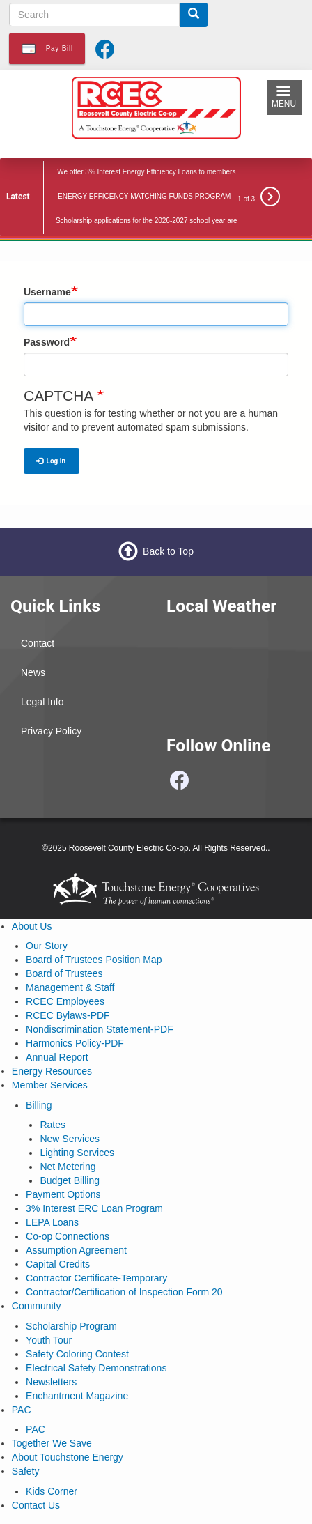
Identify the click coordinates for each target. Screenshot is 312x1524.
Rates (52, 1124)
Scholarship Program (71, 1326)
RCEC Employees (65, 1001)
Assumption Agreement (76, 1250)
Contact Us (36, 1505)
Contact (37, 643)
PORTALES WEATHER (234, 681)
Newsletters (51, 1381)
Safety (26, 1471)
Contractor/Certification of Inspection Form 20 (124, 1292)
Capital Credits (58, 1264)
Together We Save (52, 1443)
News (33, 672)
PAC (21, 1409)
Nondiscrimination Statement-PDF (99, 1029)
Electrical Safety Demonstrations (96, 1367)
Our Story (47, 945)
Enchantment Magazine (77, 1395)
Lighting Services (77, 1152)
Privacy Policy (51, 731)
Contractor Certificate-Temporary (96, 1278)
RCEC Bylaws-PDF (68, 1015)
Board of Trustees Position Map (94, 959)
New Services (70, 1138)
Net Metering (67, 1166)
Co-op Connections (67, 1236)
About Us (32, 926)
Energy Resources (52, 1071)
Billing (39, 1105)
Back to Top (168, 551)
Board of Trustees (64, 973)
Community (36, 1305)
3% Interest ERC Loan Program (94, 1208)
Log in (51, 461)
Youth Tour (49, 1340)
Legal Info (42, 701)
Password (47, 342)
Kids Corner (51, 1491)
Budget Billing (70, 1180)
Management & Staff (70, 987)
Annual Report (57, 1057)
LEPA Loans (52, 1222)
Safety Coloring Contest (77, 1354)
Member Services (50, 1085)
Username (47, 292)
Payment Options (63, 1194)
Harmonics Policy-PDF (75, 1043)
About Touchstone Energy (67, 1457)
